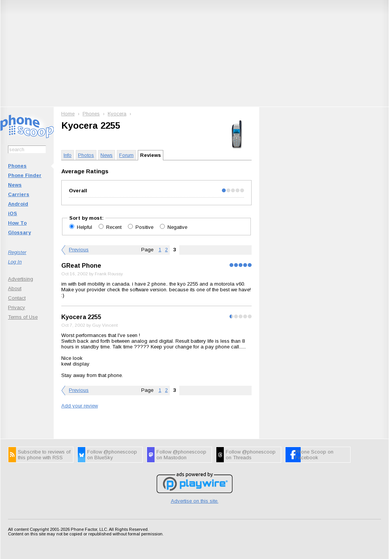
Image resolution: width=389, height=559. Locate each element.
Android (18, 204)
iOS (12, 213)
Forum (126, 155)
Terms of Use (23, 317)
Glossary (19, 232)
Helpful (85, 227)
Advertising (20, 279)
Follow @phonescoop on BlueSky (112, 454)
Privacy (16, 307)
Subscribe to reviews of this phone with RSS (44, 454)
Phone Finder (24, 175)
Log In (15, 262)
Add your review (79, 406)
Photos (86, 155)
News (15, 185)
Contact (17, 298)
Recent (114, 227)
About (14, 288)
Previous (79, 249)
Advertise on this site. (194, 501)
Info (68, 155)
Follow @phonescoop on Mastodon (181, 454)
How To (17, 223)
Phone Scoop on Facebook (314, 454)
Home (68, 114)
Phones (17, 166)
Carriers (18, 194)
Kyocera (117, 114)
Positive (145, 227)
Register (17, 252)
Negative (177, 227)
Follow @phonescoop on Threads (251, 454)
